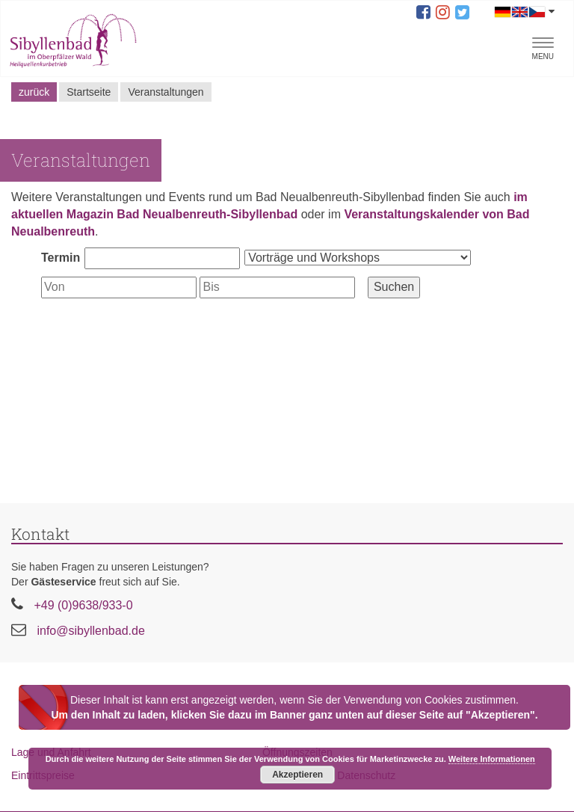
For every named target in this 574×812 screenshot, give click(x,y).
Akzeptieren (297, 774)
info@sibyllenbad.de (90, 630)
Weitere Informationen (491, 758)
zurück (34, 92)
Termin (60, 257)
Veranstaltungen (165, 92)
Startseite (89, 92)
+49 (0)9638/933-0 (83, 605)
